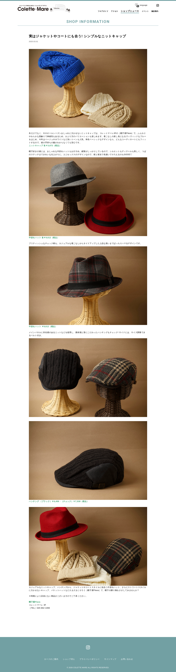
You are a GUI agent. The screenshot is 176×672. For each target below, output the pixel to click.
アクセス (109, 11)
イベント (142, 11)
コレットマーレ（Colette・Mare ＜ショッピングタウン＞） (36, 8)
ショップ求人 (67, 659)
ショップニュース (125, 11)
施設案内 (153, 11)
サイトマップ (111, 659)
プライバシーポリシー (89, 659)
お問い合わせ (128, 659)
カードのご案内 (49, 659)
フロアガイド (95, 11)
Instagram (158, 5)
